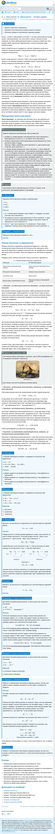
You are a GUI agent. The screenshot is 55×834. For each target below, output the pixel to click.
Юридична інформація (8, 828)
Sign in (50, 9)
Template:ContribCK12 (10, 790)
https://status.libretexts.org (8, 831)
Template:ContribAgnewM (11, 800)
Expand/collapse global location (52, 12)
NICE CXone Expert (27, 820)
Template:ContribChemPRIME (13, 802)
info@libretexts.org (16, 830)
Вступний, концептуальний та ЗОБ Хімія (34, 12)
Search (3, 9)
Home (8, 12)
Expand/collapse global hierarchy (3, 12)
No (10, 814)
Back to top (4, 806)
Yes (5, 814)
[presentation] (27, 56)
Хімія (16, 12)
